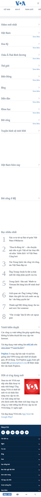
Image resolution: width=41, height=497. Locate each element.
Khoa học (20, 109)
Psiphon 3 (5, 353)
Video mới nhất (20, 24)
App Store (5, 347)
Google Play (18, 347)
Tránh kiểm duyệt (20, 327)
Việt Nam (7, 9)
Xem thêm (36, 36)
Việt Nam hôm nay (20, 165)
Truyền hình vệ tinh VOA (20, 131)
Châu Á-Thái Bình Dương (20, 55)
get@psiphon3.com (18, 362)
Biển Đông (20, 76)
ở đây (29, 359)
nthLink (29, 344)
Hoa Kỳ (17, 9)
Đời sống (20, 120)
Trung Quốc (29, 9)
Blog (20, 87)
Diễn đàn (20, 98)
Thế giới (20, 66)
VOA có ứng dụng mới (20, 375)
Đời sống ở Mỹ (20, 198)
